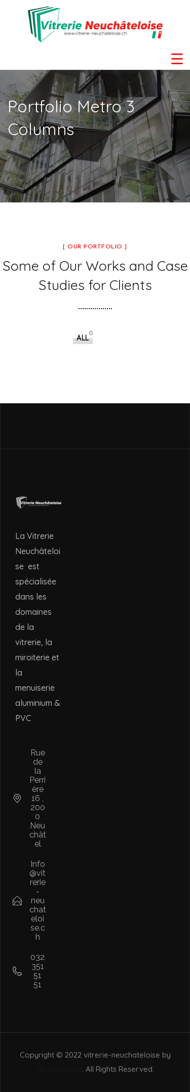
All (83, 338)
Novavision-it (59, 1069)
